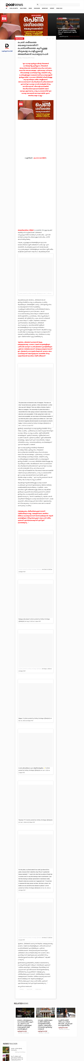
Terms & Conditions (10, 1049)
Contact (6, 1051)
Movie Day (50, 1046)
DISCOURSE (37, 8)
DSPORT (52, 8)
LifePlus (37, 1046)
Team (5, 1044)
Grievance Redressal (10, 1053)
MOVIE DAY (45, 8)
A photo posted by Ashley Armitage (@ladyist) (30, 293)
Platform (50, 1044)
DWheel (25, 1046)
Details (25, 1051)
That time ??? (22, 820)
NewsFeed (50, 1048)
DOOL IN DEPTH (14, 8)
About (6, 1042)
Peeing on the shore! (24, 619)
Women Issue (38, 989)
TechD (24, 1044)
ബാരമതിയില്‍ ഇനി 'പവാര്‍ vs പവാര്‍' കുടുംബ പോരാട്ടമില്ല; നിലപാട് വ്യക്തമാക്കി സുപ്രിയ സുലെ (67, 31)
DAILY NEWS (23, 8)
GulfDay (37, 1051)
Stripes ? (21, 718)
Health (25, 1048)
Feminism (22, 989)
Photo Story (29, 989)
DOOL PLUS (59, 8)
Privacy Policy (8, 1047)
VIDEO (30, 8)
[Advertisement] (35, 176)
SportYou (38, 1048)
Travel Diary (38, 1044)
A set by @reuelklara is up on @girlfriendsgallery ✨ (32, 768)
